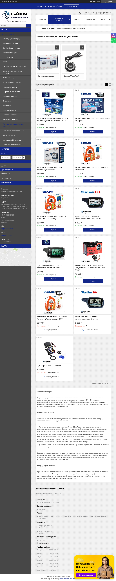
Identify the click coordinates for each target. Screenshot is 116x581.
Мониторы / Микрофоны (12, 140)
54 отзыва (96, 1)
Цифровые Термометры (12, 92)
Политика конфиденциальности (48, 493)
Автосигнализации (46, 76)
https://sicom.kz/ (7, 228)
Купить (54, 132)
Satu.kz (68, 576)
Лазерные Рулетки (10, 87)
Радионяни (7, 105)
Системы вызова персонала (13, 131)
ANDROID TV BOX (9, 135)
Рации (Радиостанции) (11, 39)
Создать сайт (5, 1)
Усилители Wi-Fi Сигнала (12, 82)
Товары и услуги (7, 34)
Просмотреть (71, 6)
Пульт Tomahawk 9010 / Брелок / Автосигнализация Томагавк (50, 267)
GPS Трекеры (8, 57)
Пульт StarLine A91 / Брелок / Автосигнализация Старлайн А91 (88, 218)
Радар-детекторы (10, 53)
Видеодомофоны (9, 110)
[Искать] (28, 26)
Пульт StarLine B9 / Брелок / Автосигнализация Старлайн (86, 318)
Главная (42, 19)
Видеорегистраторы (10, 43)
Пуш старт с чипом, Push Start (49, 366)
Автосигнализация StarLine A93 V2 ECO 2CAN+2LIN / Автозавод (52, 218)
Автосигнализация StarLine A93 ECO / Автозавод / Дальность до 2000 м (52, 318)
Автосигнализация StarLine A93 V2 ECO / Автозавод (91, 169)
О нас (77, 19)
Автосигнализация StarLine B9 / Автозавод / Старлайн (92, 119)
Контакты (90, 19)
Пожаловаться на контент (67, 579)
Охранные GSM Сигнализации (14, 66)
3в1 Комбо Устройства (11, 48)
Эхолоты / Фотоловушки (12, 145)
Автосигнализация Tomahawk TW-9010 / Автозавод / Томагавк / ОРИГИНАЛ (53, 119)
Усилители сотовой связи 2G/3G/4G (12, 72)
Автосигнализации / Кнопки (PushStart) (13, 125)
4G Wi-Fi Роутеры (9, 78)
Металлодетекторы (10, 119)
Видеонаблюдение (10, 96)
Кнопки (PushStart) (71, 76)
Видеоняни (7, 101)
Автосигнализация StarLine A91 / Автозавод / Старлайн (50, 169)
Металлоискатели (10, 115)
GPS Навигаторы (9, 62)
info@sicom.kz (6, 235)
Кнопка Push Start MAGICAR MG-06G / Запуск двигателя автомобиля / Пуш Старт (90, 268)
